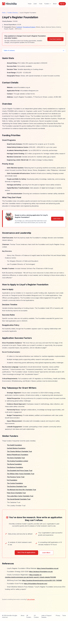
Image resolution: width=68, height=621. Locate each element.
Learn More (46, 553)
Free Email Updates (55, 39)
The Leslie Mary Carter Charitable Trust (20, 496)
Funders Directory (12, 12)
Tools (40, 3)
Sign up (62, 3)
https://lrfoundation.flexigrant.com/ (35, 583)
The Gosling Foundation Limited (17, 461)
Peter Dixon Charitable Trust (16, 493)
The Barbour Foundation (15, 467)
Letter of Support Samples (46, 616)
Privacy (58, 615)
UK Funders (28, 616)
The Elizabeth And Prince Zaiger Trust (19, 470)
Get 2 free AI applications (26, 552)
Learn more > (57, 218)
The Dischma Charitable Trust (17, 486)
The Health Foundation (14, 445)
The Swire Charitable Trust (16, 458)
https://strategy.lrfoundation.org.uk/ (41, 571)
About (54, 3)
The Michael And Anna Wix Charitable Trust (21, 490)
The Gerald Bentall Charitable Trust (18, 499)
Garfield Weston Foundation (16, 448)
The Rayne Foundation (14, 464)
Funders (47, 3)
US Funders (36, 616)
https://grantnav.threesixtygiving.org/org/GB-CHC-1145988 (42, 580)
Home (29, 3)
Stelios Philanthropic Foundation (17, 454)
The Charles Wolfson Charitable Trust (19, 451)
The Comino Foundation (15, 483)
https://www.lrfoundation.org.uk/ (48, 568)
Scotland (19, 27)
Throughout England (29, 27)
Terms (64, 615)
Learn (35, 3)
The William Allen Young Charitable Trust (20, 474)
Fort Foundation (12, 480)
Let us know (31, 599)
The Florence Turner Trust (15, 477)
